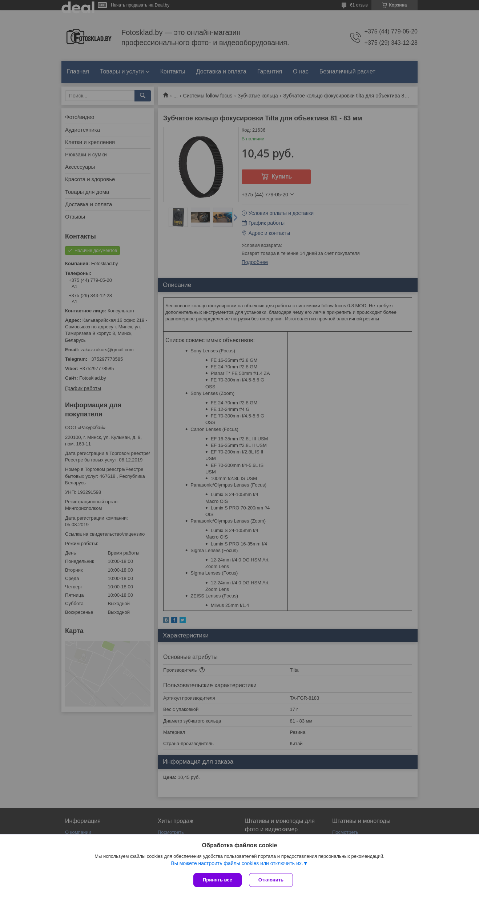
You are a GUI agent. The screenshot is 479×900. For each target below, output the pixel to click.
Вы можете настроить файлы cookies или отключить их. (237, 863)
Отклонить (270, 880)
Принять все (217, 880)
